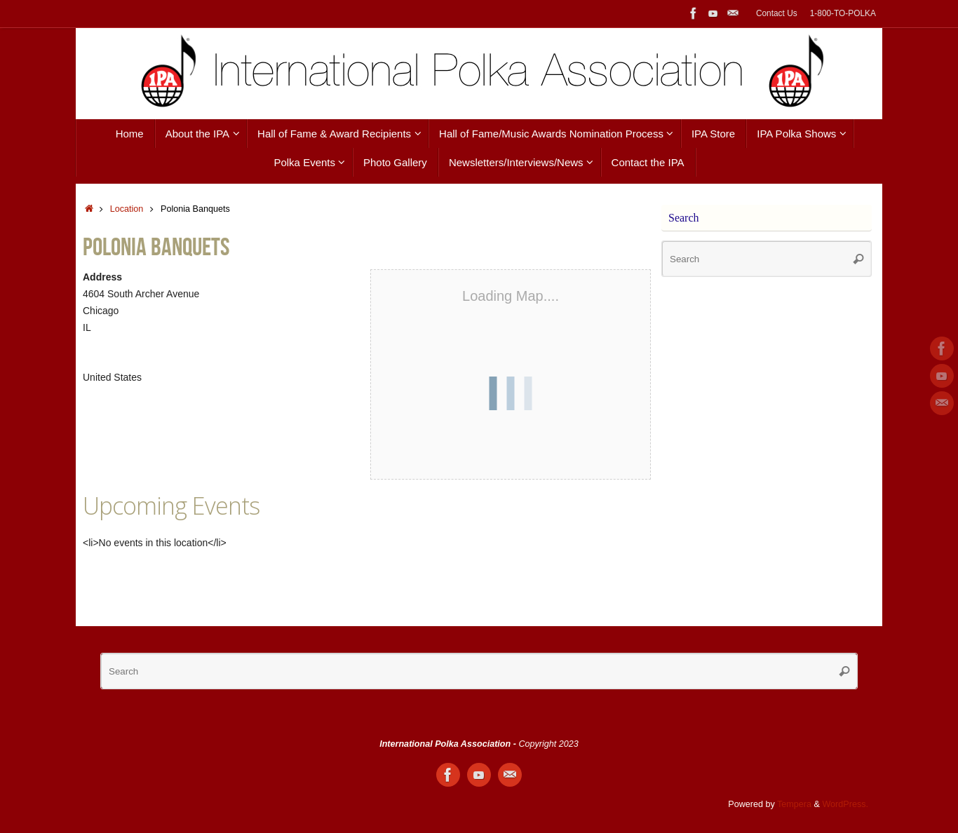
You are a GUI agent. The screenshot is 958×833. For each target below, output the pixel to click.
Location (127, 209)
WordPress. (845, 804)
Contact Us (776, 13)
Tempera (794, 804)
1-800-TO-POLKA (843, 13)
